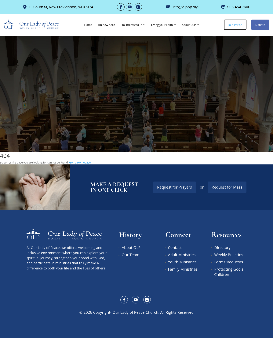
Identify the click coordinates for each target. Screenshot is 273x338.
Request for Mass (227, 187)
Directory (222, 247)
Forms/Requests (228, 261)
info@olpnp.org (182, 7)
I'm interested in (131, 25)
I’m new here (106, 25)
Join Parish (235, 25)
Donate (260, 25)
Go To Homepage (80, 162)
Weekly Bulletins (228, 254)
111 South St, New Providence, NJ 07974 (58, 7)
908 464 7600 (235, 7)
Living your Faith (162, 25)
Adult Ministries (182, 254)
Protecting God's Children (228, 271)
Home (88, 25)
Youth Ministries (182, 261)
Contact (175, 247)
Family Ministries (183, 269)
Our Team (130, 254)
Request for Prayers (174, 187)
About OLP (189, 25)
